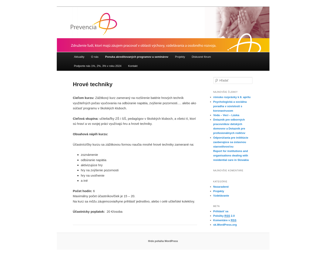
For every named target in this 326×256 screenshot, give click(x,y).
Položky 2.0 (224, 216)
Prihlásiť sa (220, 211)
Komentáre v (224, 220)
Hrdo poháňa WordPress (163, 241)
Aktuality (79, 56)
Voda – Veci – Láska (226, 115)
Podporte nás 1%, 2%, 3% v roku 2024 (97, 66)
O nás (94, 56)
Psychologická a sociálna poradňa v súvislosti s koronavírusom (230, 106)
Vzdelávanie (221, 195)
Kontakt (133, 66)
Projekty (180, 56)
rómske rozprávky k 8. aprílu (232, 97)
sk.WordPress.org (225, 224)
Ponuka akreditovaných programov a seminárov (136, 56)
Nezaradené (221, 186)
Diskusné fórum (201, 56)
